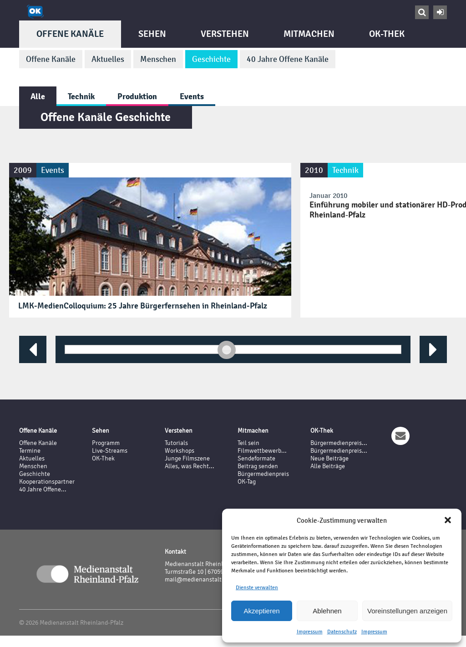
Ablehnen (327, 611)
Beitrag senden (258, 466)
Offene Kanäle (70, 34)
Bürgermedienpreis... (338, 443)
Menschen (158, 59)
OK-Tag (247, 481)
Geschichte (211, 59)
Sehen (152, 34)
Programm (106, 443)
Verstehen (225, 34)
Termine (30, 451)
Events (192, 96)
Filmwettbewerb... (262, 451)
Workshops (179, 451)
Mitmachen (309, 34)
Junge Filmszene (187, 458)
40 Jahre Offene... (42, 489)
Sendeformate (256, 458)
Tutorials (176, 443)
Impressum (310, 631)
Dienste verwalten (257, 587)
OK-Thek (387, 34)
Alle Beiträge (327, 466)
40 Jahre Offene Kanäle (288, 59)
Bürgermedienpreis (263, 474)
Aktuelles (107, 59)
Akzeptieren (261, 611)
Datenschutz (342, 631)
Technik (81, 96)
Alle (37, 96)
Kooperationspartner (47, 481)
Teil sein (248, 443)
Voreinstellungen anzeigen (407, 611)
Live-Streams (109, 451)
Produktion (137, 96)
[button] (447, 520)
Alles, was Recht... (189, 466)
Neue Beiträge (329, 458)
